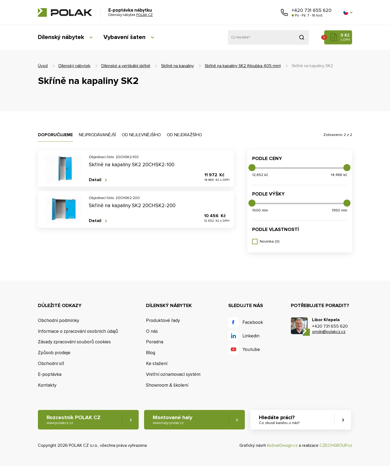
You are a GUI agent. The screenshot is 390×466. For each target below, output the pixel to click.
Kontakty (47, 385)
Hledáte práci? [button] (279, 419)
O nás (152, 331)
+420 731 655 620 (312, 10)
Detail (95, 180)
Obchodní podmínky (58, 320)
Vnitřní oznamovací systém (173, 374)
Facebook (252, 322)
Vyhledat (301, 37)
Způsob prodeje (54, 353)
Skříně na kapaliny (177, 66)
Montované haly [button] (172, 419)
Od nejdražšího (184, 135)
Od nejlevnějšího (141, 135)
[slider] (251, 167)
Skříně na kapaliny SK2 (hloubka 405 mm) (243, 66)
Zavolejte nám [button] (284, 12)
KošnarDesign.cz (282, 445)
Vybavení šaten (124, 37)
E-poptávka (49, 374)
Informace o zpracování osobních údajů (78, 331)
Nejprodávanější (97, 135)
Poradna (154, 342)
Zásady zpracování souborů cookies (74, 342)
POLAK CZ (65, 12)
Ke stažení (156, 363)
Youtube (251, 349)
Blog (150, 353)
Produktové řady (163, 320)
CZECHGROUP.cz (336, 445)
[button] (347, 12)
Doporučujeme (55, 135)
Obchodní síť (51, 363)
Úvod (43, 66)
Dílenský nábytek (61, 37)
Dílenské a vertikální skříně (125, 66)
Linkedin (250, 336)
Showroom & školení (167, 385)
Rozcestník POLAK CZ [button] (73, 419)
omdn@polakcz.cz (329, 331)
